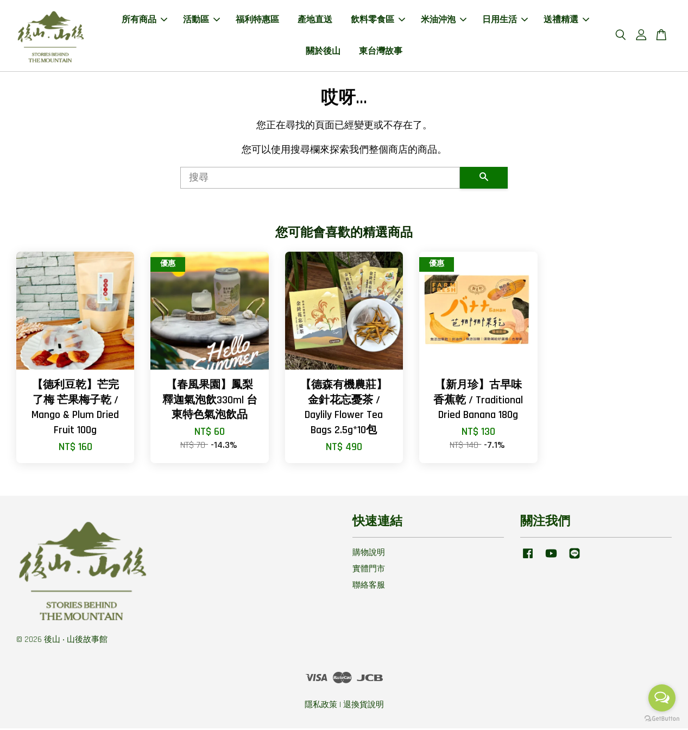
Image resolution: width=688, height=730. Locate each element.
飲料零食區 (378, 21)
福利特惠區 (257, 21)
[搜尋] (320, 179)
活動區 (201, 21)
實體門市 (368, 570)
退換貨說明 (363, 706)
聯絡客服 (368, 587)
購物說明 (368, 555)
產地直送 (315, 21)
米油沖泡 (443, 21)
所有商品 (144, 21)
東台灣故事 (380, 52)
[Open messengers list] (662, 698)
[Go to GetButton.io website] (662, 718)
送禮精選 (566, 21)
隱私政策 (321, 706)
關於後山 (323, 52)
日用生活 (505, 21)
